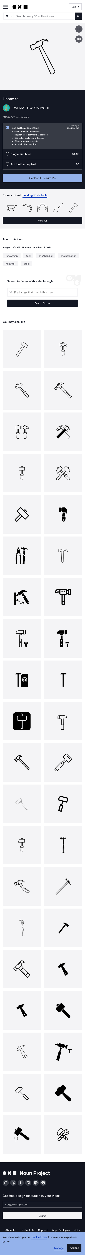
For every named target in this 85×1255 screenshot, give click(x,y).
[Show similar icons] (78, 39)
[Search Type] (8, 16)
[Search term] (44, 16)
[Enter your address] (42, 1204)
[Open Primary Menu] (5, 7)
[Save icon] (78, 29)
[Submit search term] (78, 16)
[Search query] (42, 292)
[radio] (42, 136)
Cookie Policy (39, 1237)
